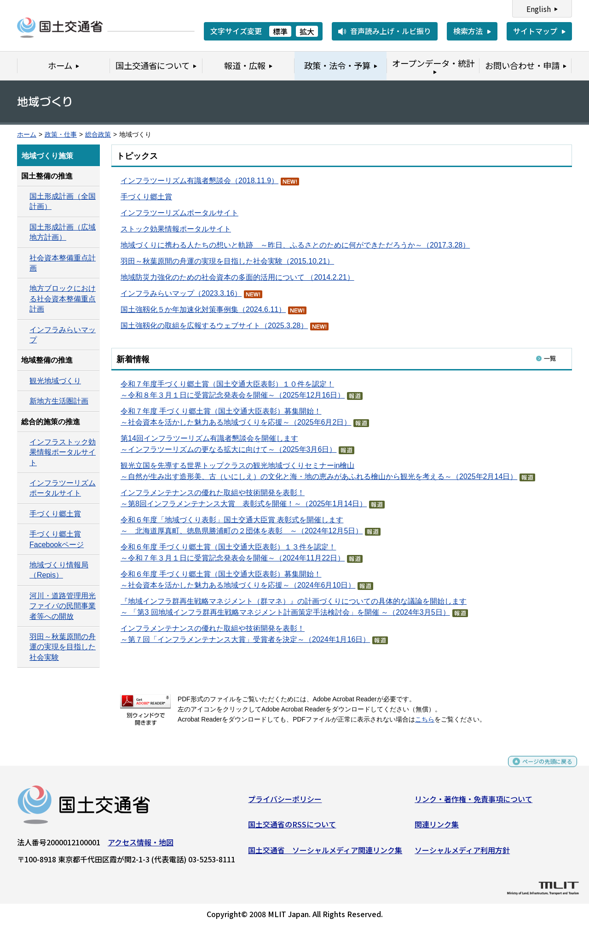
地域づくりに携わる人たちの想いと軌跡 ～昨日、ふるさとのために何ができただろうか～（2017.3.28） (295, 245)
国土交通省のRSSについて (292, 827)
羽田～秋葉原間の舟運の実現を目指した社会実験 (62, 647)
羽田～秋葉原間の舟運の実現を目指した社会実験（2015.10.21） (227, 261)
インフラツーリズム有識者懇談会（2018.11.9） (199, 181)
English (538, 8)
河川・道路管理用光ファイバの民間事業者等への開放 (62, 606)
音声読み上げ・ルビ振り (390, 30)
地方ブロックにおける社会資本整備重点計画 (62, 298)
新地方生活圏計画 (58, 401)
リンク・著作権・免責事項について (473, 802)
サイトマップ (535, 30)
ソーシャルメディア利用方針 (462, 853)
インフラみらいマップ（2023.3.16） (181, 293)
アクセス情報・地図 (140, 845)
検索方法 (468, 30)
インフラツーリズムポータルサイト (179, 213)
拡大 (307, 31)
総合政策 (98, 134)
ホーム (26, 134)
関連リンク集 (437, 827)
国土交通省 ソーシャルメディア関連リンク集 (325, 853)
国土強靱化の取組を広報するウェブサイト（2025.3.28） (214, 325)
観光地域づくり (55, 381)
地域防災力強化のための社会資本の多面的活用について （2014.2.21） (237, 277)
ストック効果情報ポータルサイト (176, 229)
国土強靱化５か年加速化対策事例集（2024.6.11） (203, 309)
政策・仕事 (61, 134)
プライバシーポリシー (285, 802)
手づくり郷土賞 (146, 197)
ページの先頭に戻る (539, 769)
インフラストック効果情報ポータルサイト (62, 452)
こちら (424, 719)
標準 (280, 31)
